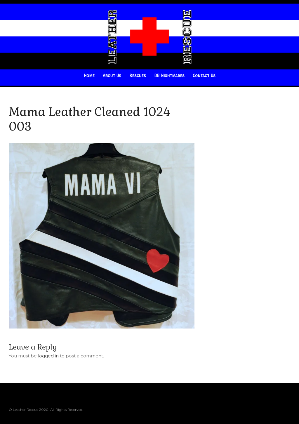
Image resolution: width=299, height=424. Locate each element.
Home (89, 75)
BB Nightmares (169, 75)
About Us (112, 75)
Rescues (137, 75)
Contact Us (204, 75)
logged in (48, 356)
